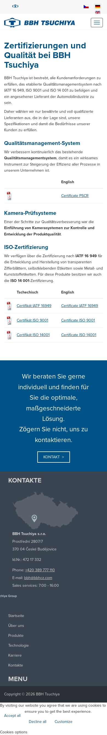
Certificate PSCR (75, 195)
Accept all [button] (12, 715)
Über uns (16, 625)
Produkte (16, 635)
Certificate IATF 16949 (79, 305)
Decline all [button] (37, 721)
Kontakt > (53, 457)
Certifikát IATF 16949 (34, 305)
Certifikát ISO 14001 (33, 335)
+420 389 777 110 (40, 570)
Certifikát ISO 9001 (32, 320)
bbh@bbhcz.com (38, 577)
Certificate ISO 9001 (78, 320)
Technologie (18, 645)
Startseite (16, 615)
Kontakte (15, 665)
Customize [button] (63, 721)
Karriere (15, 655)
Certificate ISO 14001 (78, 335)
